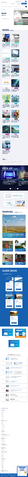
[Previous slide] (1, 18)
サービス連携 (3, 427)
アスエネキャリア (3, 445)
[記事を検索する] (20, 1)
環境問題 (2, 467)
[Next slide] (9, 18)
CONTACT (3, 417)
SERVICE (2, 413)
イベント (2, 454)
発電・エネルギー (3, 461)
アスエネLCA (3, 432)
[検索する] (26, 1)
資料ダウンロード (9, 289)
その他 (2, 468)
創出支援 (2, 456)
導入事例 (2, 424)
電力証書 (2, 455)
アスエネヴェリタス (4, 449)
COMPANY (3, 412)
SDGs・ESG (3, 462)
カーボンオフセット (4, 426)
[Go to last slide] (10, 188)
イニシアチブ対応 (3, 425)
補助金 (2, 463)
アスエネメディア (3, 460)
